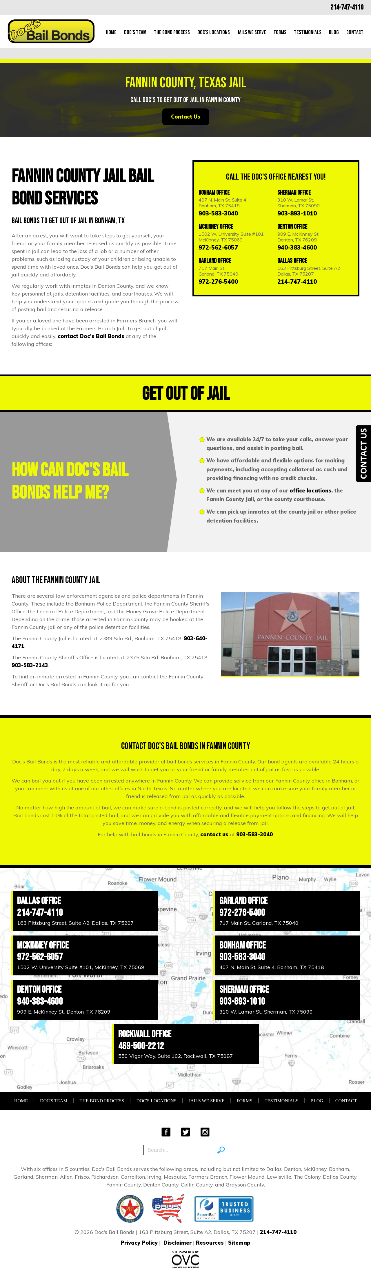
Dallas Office (292, 261)
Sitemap (239, 1242)
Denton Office (292, 227)
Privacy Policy (139, 1242)
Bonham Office (214, 193)
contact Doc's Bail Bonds (91, 336)
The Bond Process (172, 32)
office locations (310, 490)
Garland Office (215, 261)
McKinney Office (216, 227)
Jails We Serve (251, 32)
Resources (210, 1242)
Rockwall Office (144, 1034)
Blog (334, 32)
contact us (214, 834)
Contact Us (185, 116)
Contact (354, 32)
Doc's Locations (213, 32)
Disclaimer (177, 1242)
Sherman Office (294, 193)
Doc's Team (135, 32)
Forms (280, 32)
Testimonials (307, 32)
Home (111, 32)
